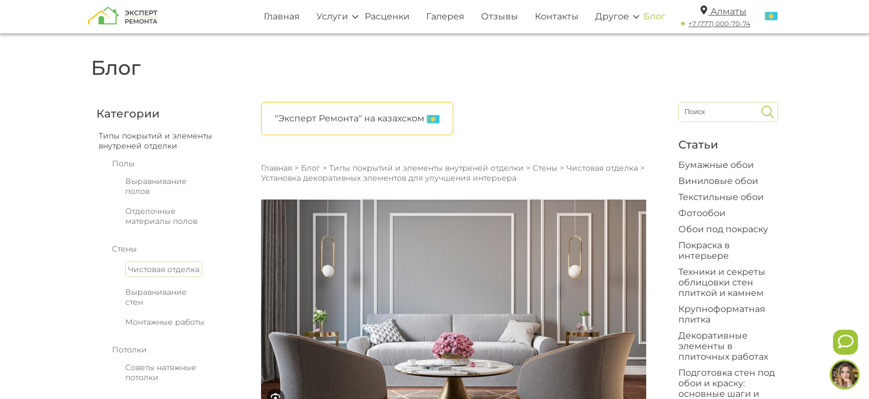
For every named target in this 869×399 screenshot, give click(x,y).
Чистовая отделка (164, 269)
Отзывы (499, 16)
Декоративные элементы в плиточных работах (723, 346)
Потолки (129, 350)
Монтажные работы (165, 322)
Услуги (332, 16)
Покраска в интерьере (704, 250)
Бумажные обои (716, 165)
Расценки (387, 16)
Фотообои (701, 213)
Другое (612, 16)
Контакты (557, 16)
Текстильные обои (721, 197)
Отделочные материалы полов (161, 216)
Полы (123, 163)
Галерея (445, 16)
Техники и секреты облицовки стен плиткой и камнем (721, 282)
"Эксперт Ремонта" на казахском (357, 119)
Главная (282, 16)
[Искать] (767, 112)
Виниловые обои (718, 181)
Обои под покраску (723, 229)
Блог (654, 16)
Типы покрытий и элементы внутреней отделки (426, 168)
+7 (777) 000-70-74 (719, 23)
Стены (124, 249)
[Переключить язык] (771, 17)
